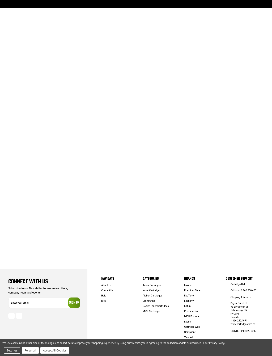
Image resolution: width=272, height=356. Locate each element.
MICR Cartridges (151, 311)
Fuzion (188, 285)
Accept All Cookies (55, 350)
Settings (12, 350)
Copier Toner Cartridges (156, 306)
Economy (189, 300)
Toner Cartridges (152, 285)
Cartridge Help (238, 284)
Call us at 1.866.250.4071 (244, 290)
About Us (106, 285)
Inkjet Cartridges (152, 290)
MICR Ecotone (191, 316)
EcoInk (187, 321)
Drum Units (149, 300)
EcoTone (189, 295)
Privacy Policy (216, 343)
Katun (187, 306)
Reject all (30, 350)
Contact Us (107, 290)
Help (103, 295)
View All (188, 337)
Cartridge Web (192, 326)
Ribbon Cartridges (152, 295)
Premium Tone (192, 290)
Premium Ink (191, 311)
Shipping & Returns (241, 297)
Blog (103, 300)
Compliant (190, 332)
